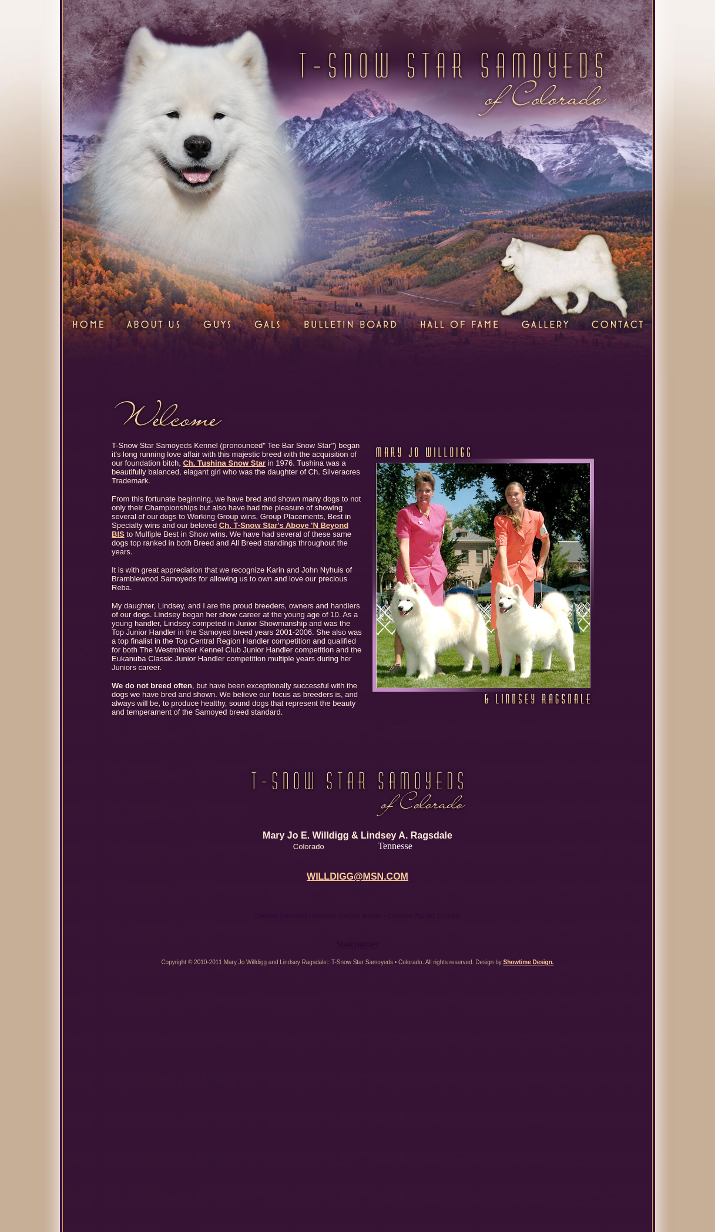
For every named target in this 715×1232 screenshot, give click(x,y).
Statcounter (357, 944)
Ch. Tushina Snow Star (224, 463)
